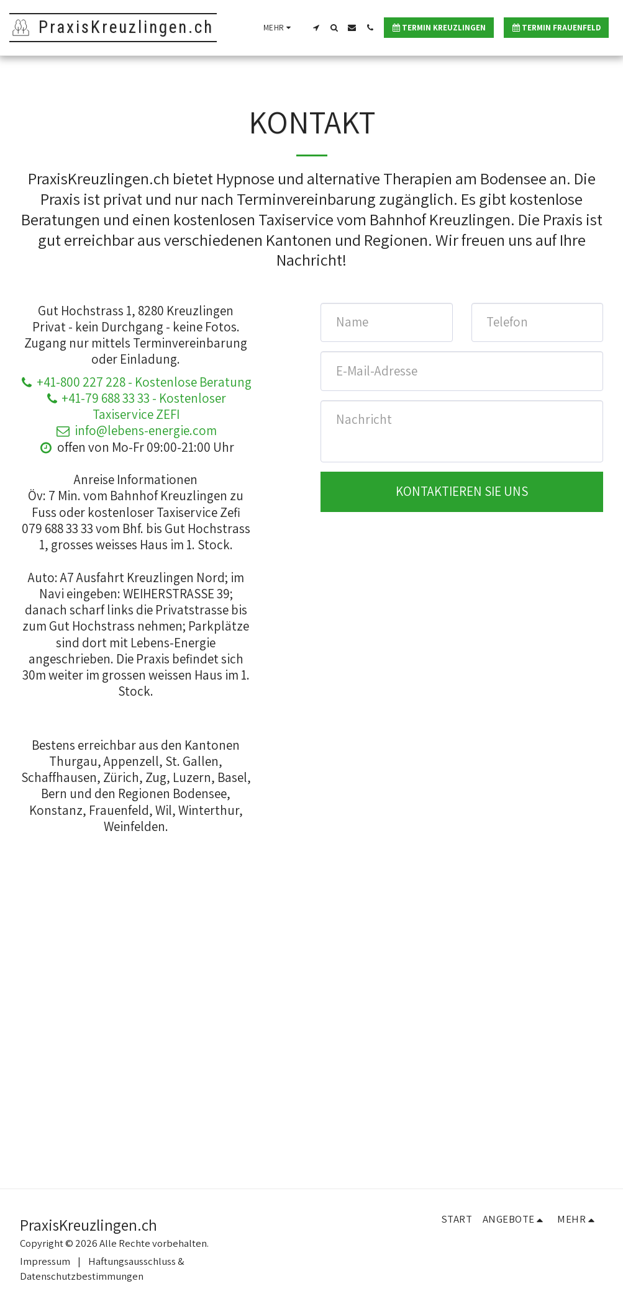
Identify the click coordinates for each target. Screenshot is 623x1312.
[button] (315, 28)
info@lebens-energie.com (136, 430)
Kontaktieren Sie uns (462, 491)
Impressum (45, 1261)
